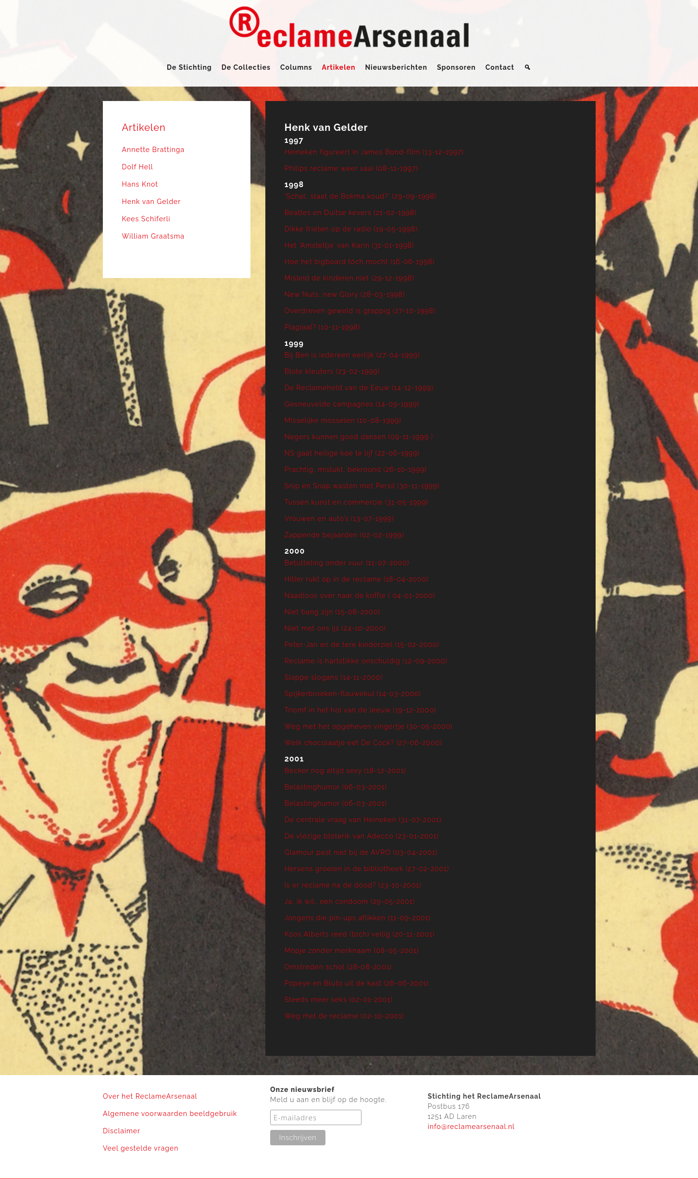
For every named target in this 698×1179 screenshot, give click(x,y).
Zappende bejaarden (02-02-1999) (344, 535)
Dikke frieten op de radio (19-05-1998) (351, 229)
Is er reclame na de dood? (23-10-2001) (353, 885)
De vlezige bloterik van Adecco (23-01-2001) (362, 836)
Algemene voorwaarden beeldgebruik (170, 1113)
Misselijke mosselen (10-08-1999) (343, 420)
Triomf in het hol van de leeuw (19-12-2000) (360, 710)
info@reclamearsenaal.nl (471, 1126)
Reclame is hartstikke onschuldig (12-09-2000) (366, 661)
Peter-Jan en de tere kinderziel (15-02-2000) (362, 644)
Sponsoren (456, 67)
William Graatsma (153, 236)
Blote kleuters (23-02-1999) (332, 371)
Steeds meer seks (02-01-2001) (339, 999)
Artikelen (339, 67)
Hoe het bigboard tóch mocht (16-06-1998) (360, 262)
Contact (500, 67)
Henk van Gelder (151, 201)
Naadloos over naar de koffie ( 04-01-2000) (360, 595)
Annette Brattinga (153, 149)
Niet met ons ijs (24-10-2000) (335, 628)
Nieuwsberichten (396, 67)
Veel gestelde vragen (140, 1148)
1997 (294, 140)
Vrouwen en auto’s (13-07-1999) (339, 518)
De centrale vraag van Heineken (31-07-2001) (363, 820)
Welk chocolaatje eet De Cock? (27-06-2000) (363, 743)
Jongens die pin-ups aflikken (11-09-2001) (358, 918)
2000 (295, 551)
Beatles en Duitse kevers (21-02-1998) (351, 212)
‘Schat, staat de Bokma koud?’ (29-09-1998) (361, 196)
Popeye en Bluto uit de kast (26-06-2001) (357, 983)
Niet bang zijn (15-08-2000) (332, 612)
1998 (294, 184)
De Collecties (246, 67)
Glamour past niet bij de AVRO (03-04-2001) (361, 852)
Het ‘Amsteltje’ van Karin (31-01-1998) (349, 245)
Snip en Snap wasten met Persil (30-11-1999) (362, 486)
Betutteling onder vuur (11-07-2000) (347, 563)
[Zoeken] (527, 67)
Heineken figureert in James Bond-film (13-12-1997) (374, 152)
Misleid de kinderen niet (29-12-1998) (349, 278)
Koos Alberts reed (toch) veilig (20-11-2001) (360, 934)
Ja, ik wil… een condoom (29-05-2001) (350, 901)
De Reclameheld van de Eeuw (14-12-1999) (359, 388)
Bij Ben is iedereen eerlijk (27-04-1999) (352, 355)
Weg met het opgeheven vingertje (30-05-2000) (369, 726)
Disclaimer (121, 1131)
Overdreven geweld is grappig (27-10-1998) (360, 311)
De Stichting (189, 67)
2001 (294, 758)
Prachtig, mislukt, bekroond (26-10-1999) (356, 469)
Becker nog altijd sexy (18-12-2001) (345, 770)
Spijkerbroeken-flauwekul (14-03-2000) (353, 693)
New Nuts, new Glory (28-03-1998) (345, 294)
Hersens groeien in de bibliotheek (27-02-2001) (367, 869)
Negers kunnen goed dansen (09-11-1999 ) (359, 437)
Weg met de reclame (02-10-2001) (344, 1016)
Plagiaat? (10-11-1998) (322, 327)
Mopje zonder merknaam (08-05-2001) (352, 950)
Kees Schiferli (146, 219)
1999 (294, 343)
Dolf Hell (137, 167)
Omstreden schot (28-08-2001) (338, 967)
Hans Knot (140, 184)
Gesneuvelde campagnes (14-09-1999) (352, 404)
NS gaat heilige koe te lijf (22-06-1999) (352, 453)
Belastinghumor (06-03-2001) (336, 787)
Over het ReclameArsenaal (150, 1096)
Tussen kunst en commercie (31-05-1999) (356, 502)
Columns (296, 67)
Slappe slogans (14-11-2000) (334, 677)
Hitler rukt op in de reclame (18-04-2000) (357, 579)
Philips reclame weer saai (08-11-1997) (351, 168)
